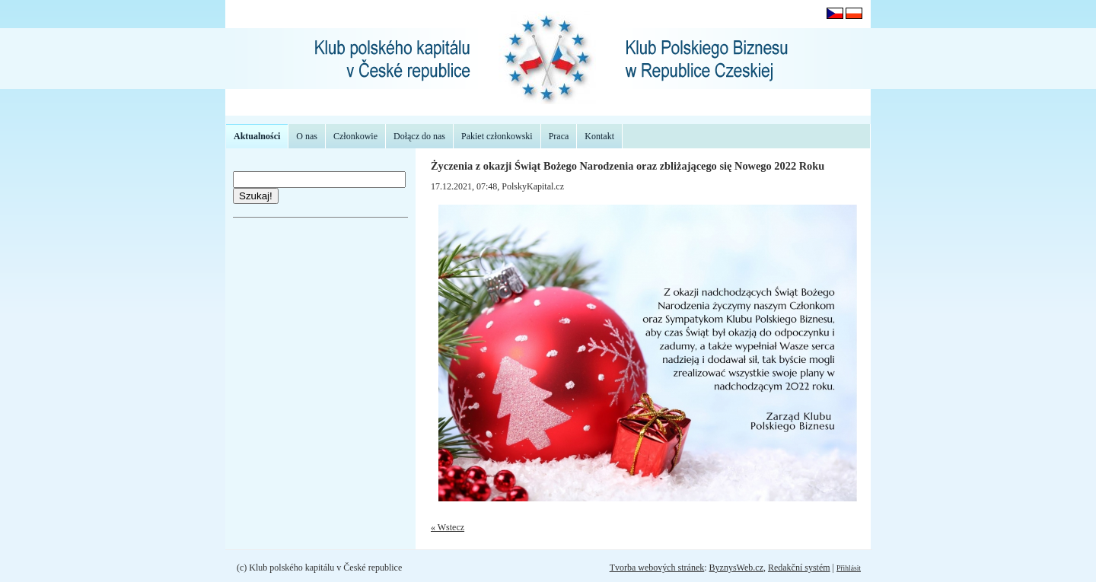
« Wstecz (447, 527)
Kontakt (599, 136)
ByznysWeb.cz (736, 567)
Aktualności (257, 136)
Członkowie (355, 136)
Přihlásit (848, 568)
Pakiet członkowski (497, 136)
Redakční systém (799, 567)
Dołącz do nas (419, 136)
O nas (306, 136)
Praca (559, 136)
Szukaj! (255, 196)
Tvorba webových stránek (657, 567)
